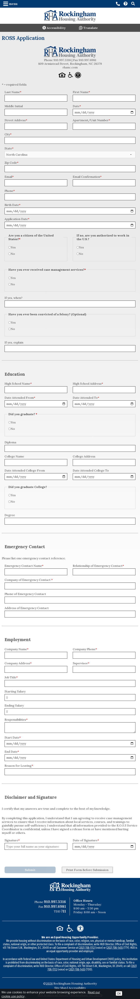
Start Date (13, 737)
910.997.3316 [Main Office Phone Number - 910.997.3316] (55, 901)
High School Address (88, 383)
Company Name (16, 649)
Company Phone (85, 649)
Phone (10, 191)
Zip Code (11, 162)
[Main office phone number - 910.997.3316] (118, 4)
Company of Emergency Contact (29, 580)
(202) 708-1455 (114, 947)
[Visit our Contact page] (126, 4)
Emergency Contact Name (24, 566)
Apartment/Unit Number (91, 120)
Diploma (10, 442)
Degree (10, 515)
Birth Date (12, 205)
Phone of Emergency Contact (25, 594)
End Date (12, 751)
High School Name (18, 383)
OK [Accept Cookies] (119, 994)
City (8, 134)
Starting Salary (15, 691)
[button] (10, 4)
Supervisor (81, 663)
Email (9, 177)
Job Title (11, 677)
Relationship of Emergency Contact (98, 566)
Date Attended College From (25, 470)
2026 (49, 983)
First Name (81, 92)
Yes (13, 247)
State (9, 148)
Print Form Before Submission (87, 870)
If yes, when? (13, 298)
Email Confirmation (87, 177)
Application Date (17, 219)
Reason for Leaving (19, 765)
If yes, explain (14, 342)
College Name (14, 456)
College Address (84, 456)
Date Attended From (20, 397)
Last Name (13, 92)
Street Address (16, 120)
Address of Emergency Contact (27, 608)
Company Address (18, 663)
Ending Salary (14, 705)
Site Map (60, 988)
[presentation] (32, 859)
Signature (12, 840)
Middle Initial (14, 106)
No (13, 254)
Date (77, 106)
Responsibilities (16, 719)
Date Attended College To (91, 470)
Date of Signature (86, 840)
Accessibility (77, 988)
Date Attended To (86, 397)
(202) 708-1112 (87, 947)
